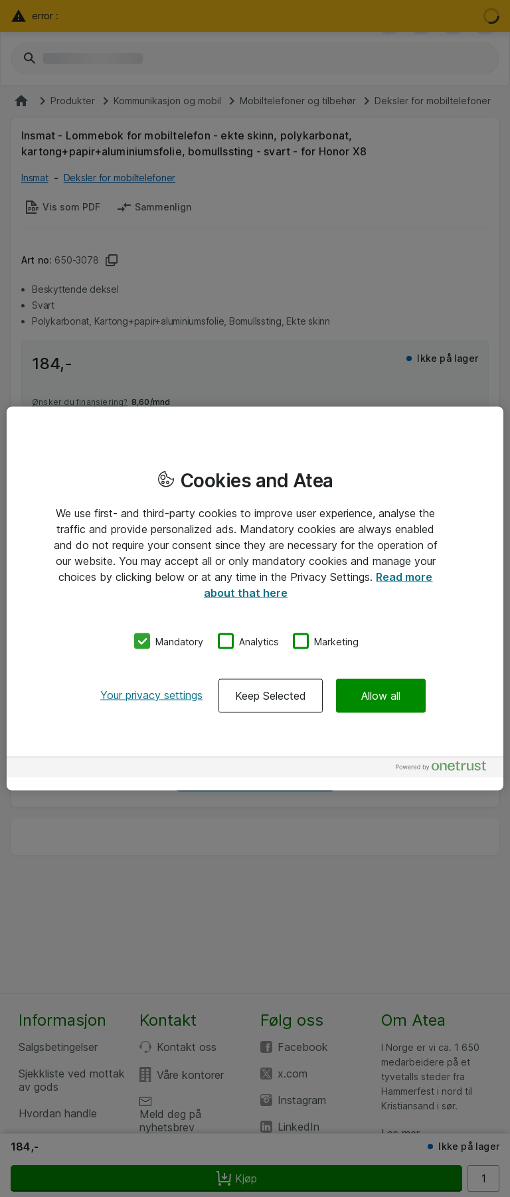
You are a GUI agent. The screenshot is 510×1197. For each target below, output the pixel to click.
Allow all (380, 695)
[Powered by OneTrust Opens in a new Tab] (446, 769)
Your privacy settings (151, 695)
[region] (255, 598)
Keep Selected (270, 695)
